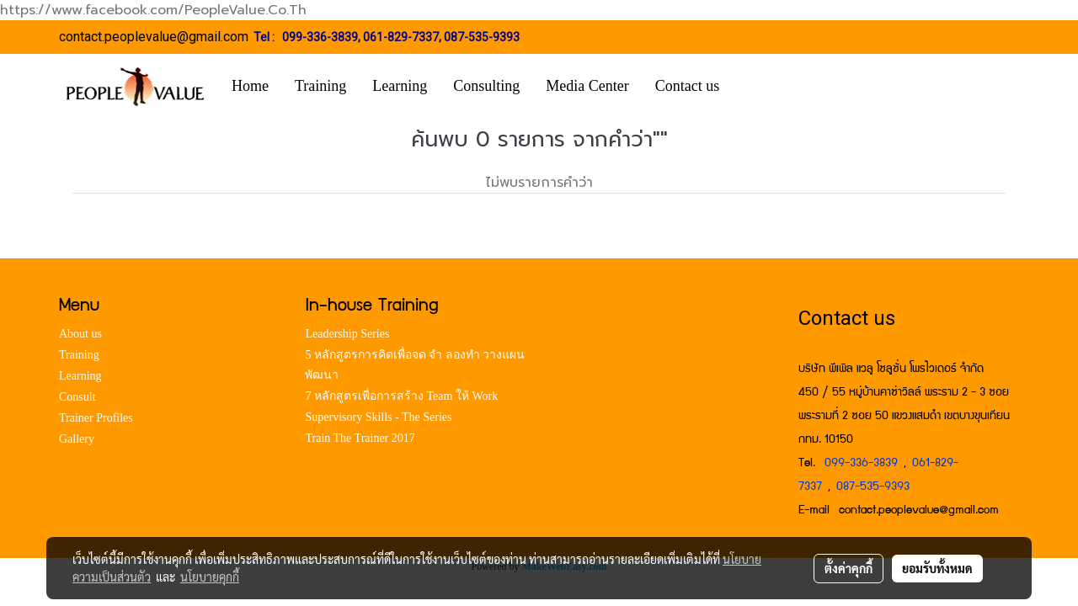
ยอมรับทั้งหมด (937, 568)
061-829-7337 (401, 37)
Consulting (486, 85)
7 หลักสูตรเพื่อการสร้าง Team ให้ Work (401, 396)
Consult (77, 397)
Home (250, 85)
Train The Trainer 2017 (359, 438)
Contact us (687, 85)
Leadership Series (347, 333)
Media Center (587, 85)
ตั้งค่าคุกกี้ (849, 568)
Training (320, 85)
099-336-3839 (320, 37)
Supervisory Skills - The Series (378, 417)
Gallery (76, 439)
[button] (757, 86)
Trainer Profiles (96, 418)
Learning (399, 85)
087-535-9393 (482, 37)
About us (80, 333)
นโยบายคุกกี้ (209, 576)
